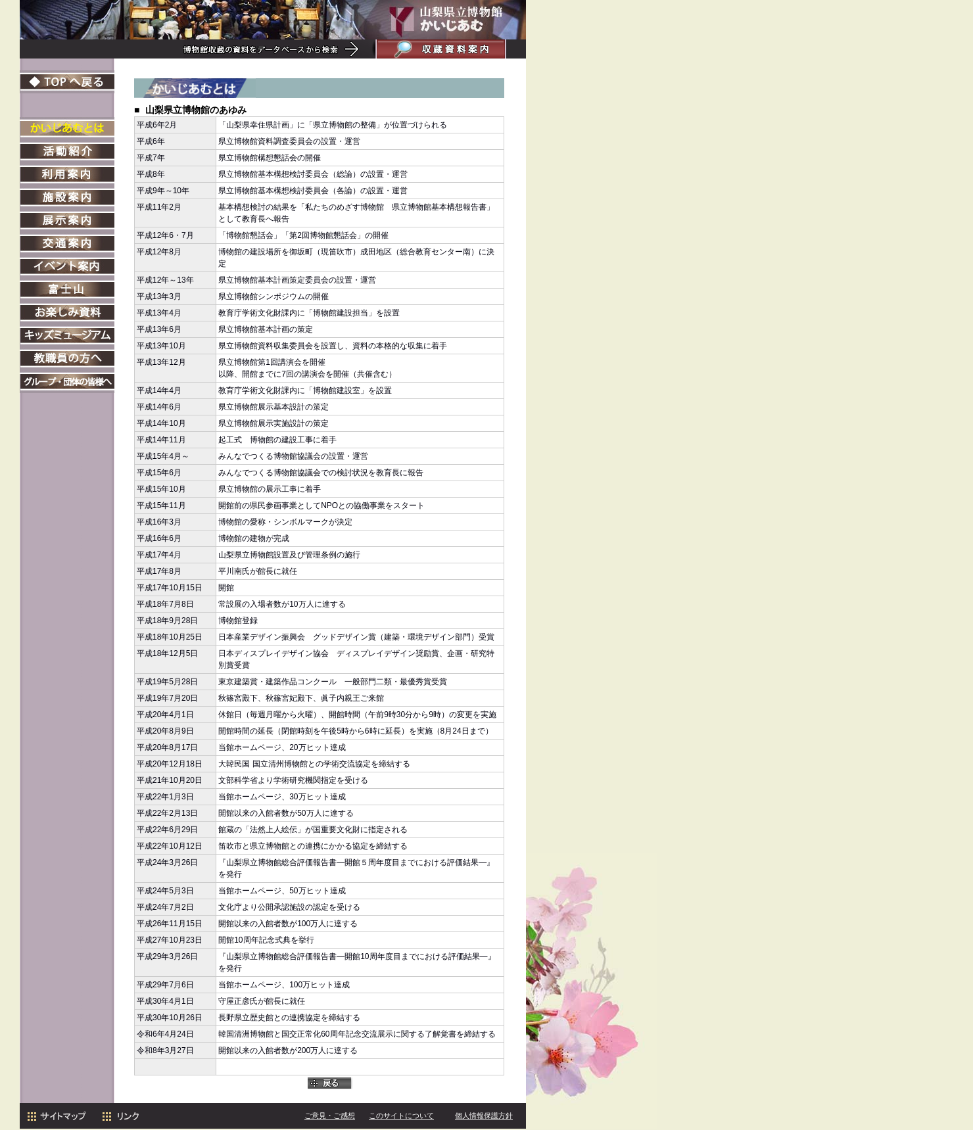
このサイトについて (401, 1117)
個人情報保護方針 (484, 1117)
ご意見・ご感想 (329, 1117)
